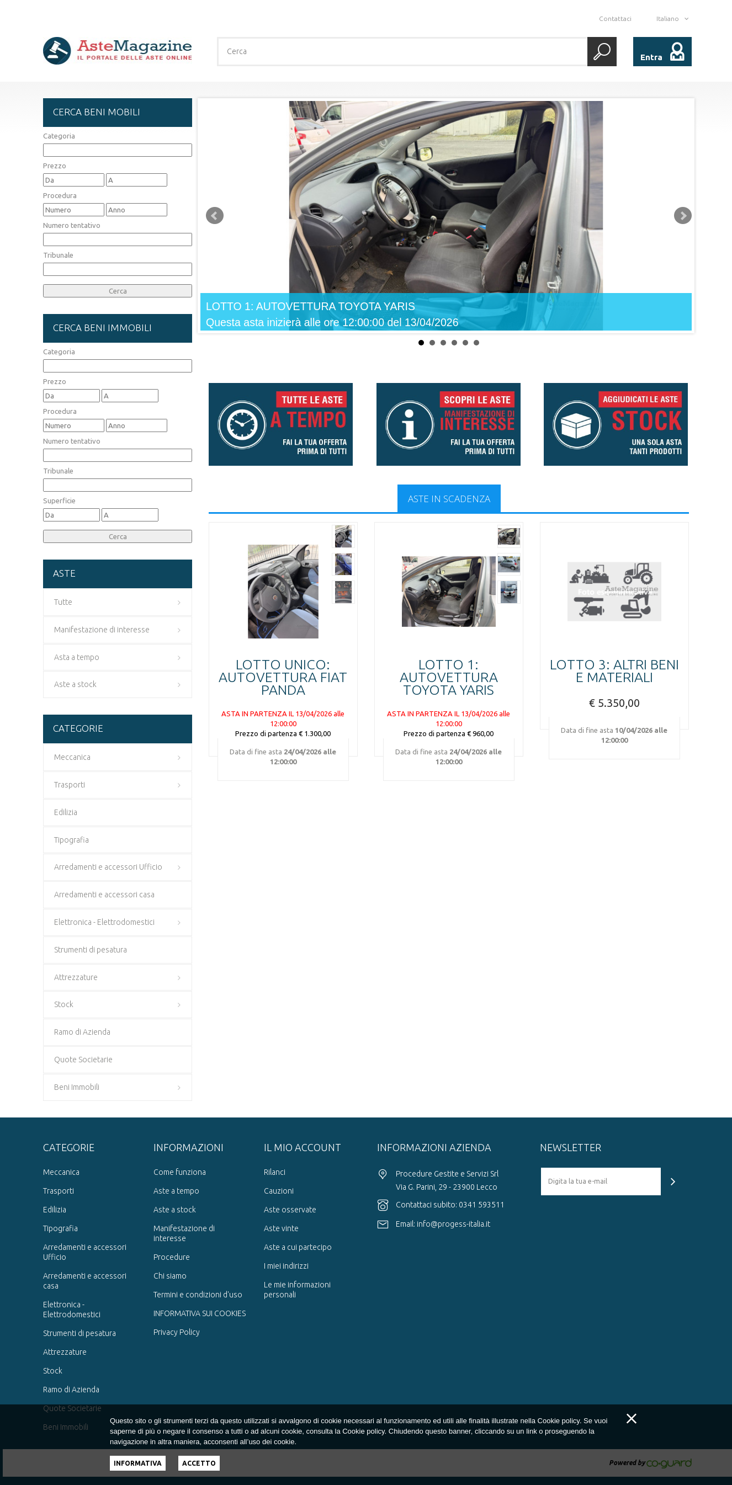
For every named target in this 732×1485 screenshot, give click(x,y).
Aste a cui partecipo (298, 1247)
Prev (215, 216)
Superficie (59, 500)
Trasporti (58, 1190)
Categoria (59, 136)
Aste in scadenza (449, 498)
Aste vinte (281, 1228)
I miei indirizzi (286, 1266)
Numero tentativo (71, 225)
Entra (651, 57)
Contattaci (615, 18)
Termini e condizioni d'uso (197, 1294)
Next (683, 216)
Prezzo (54, 165)
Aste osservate (290, 1209)
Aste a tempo (176, 1190)
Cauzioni (279, 1190)
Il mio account (302, 1147)
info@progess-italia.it (453, 1224)
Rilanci (274, 1172)
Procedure (171, 1257)
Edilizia (54, 1209)
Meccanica (61, 1172)
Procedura (60, 195)
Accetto (199, 1463)
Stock (52, 1370)
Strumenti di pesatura (79, 1333)
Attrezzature (65, 1352)
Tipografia (60, 1228)
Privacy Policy (176, 1332)
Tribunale (58, 255)
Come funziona (179, 1172)
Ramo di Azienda (71, 1389)
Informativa (138, 1463)
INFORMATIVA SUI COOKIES (199, 1313)
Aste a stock (174, 1209)
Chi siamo (170, 1275)
